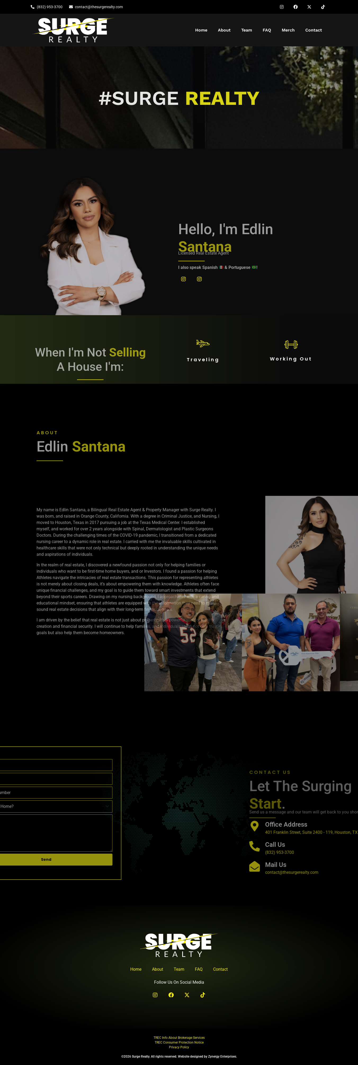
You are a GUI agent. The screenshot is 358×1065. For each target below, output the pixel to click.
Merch (288, 30)
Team (246, 30)
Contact (313, 30)
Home (201, 30)
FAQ (267, 30)
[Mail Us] (343, 866)
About (224, 30)
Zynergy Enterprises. (222, 1056)
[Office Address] (343, 826)
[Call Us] (343, 846)
